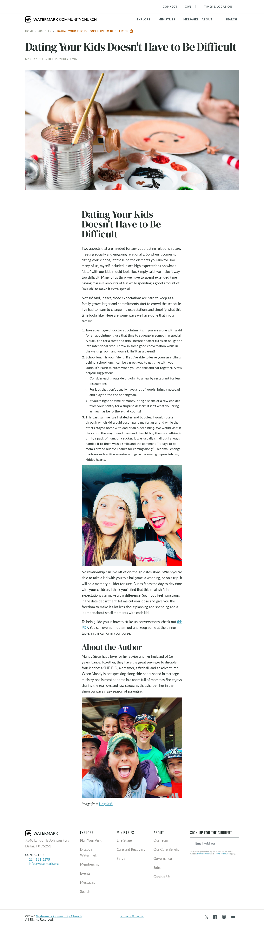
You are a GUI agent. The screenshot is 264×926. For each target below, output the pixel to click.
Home (29, 31)
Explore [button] (143, 19)
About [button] (207, 19)
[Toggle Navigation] (216, 7)
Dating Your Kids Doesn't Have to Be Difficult (95, 31)
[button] (169, 19)
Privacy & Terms (132, 916)
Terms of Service (222, 853)
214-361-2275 (39, 859)
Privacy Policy (203, 853)
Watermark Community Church (59, 916)
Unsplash (106, 803)
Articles (44, 31)
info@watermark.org (44, 863)
